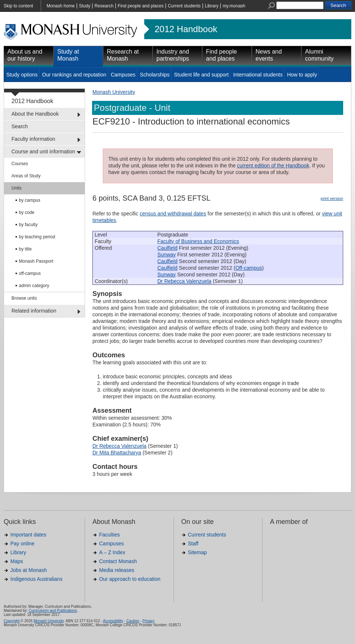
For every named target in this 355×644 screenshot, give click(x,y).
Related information (33, 311)
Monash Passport (36, 261)
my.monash (234, 5)
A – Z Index (112, 552)
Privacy (148, 621)
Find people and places (140, 5)
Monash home (61, 5)
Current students (184, 5)
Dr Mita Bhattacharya (116, 453)
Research (104, 5)
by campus (29, 200)
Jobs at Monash (28, 570)
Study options (22, 75)
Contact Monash (118, 561)
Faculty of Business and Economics (198, 241)
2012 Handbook (186, 29)
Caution (132, 621)
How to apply (302, 75)
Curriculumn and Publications (53, 611)
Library (212, 5)
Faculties (109, 535)
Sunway (167, 255)
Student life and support (201, 75)
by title (25, 249)
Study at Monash (68, 55)
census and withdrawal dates (173, 214)
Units (16, 188)
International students (258, 75)
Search (19, 126)
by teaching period (37, 236)
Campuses (123, 75)
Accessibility (113, 621)
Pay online (22, 543)
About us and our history (24, 55)
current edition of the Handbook (273, 165)
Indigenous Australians (36, 579)
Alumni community (319, 55)
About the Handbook (35, 114)
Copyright (12, 621)
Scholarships (154, 75)
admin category (34, 285)
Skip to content (18, 5)
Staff (193, 543)
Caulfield (168, 248)
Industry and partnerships (172, 55)
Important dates (28, 535)
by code (26, 212)
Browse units (24, 298)
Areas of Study (26, 175)
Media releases (116, 570)
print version (332, 198)
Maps (16, 561)
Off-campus (248, 268)
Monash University (113, 92)
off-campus (30, 273)
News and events (269, 55)
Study (84, 5)
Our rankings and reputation (74, 75)
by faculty (28, 224)
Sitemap (197, 552)
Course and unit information (43, 151)
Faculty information (33, 139)
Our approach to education (129, 579)
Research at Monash (123, 55)
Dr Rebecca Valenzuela (185, 281)
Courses (19, 163)
